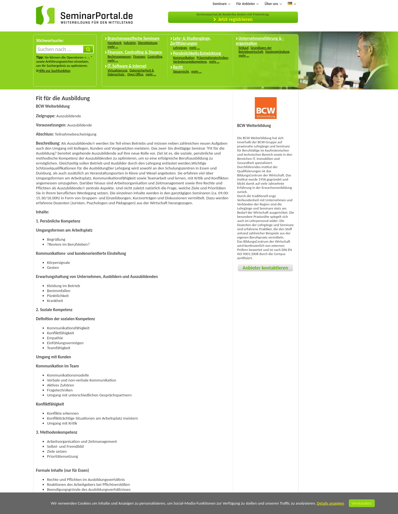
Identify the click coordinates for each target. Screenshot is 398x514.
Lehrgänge (180, 48)
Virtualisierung (117, 70)
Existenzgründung (277, 52)
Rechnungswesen (119, 57)
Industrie (130, 43)
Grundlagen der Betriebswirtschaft (255, 50)
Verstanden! (362, 503)
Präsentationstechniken (212, 58)
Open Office (135, 74)
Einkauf (243, 48)
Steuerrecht (181, 71)
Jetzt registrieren (235, 19)
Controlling (155, 57)
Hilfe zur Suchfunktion (54, 70)
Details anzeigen (330, 503)
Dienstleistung (147, 43)
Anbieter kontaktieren (265, 268)
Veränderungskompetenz (190, 61)
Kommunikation (183, 58)
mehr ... (113, 47)
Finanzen (139, 57)
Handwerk (114, 43)
